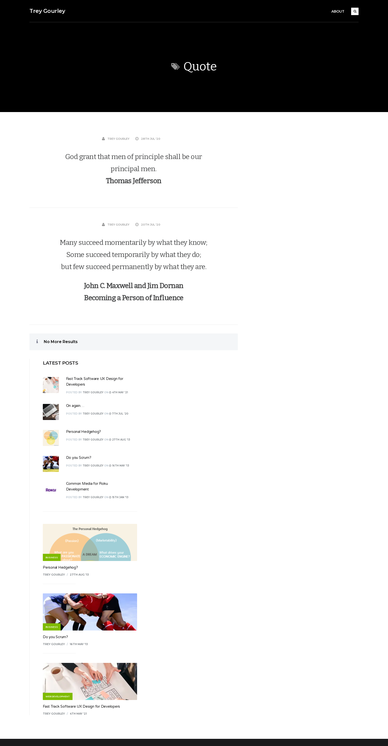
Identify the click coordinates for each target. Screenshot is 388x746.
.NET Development (167, 567)
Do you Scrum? (300, 234)
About (337, 11)
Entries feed (276, 577)
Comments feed (280, 588)
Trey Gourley (47, 11)
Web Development (167, 694)
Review (157, 641)
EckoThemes (82, 737)
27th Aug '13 (300, 351)
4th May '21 (299, 490)
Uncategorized (163, 684)
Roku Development (167, 652)
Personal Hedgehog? (305, 208)
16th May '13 (300, 420)
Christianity (160, 588)
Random (158, 631)
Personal (158, 620)
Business (158, 577)
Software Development (171, 662)
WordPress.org (278, 599)
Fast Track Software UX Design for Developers (302, 483)
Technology (160, 673)
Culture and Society (167, 599)
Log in (271, 567)
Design (157, 609)
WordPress (125, 737)
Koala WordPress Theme (48, 737)
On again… (297, 182)
